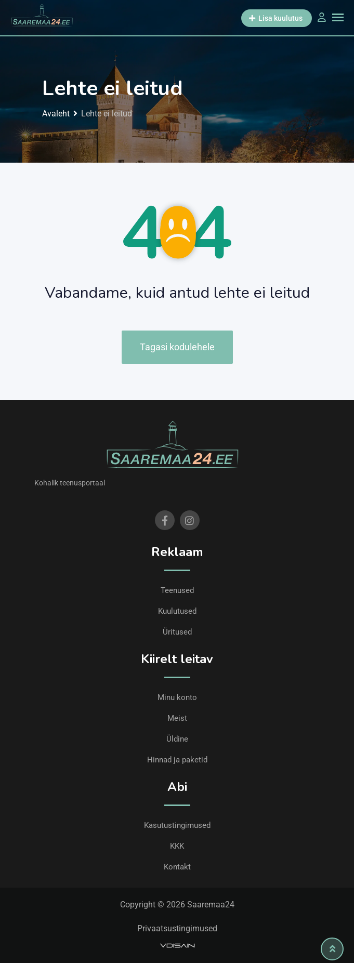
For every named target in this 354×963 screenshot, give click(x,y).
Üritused (177, 632)
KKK (177, 846)
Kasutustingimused (177, 825)
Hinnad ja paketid (177, 759)
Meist (177, 718)
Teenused (177, 590)
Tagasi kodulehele (177, 346)
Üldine (177, 739)
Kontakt (177, 867)
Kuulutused (177, 611)
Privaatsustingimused (177, 928)
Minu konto (177, 697)
